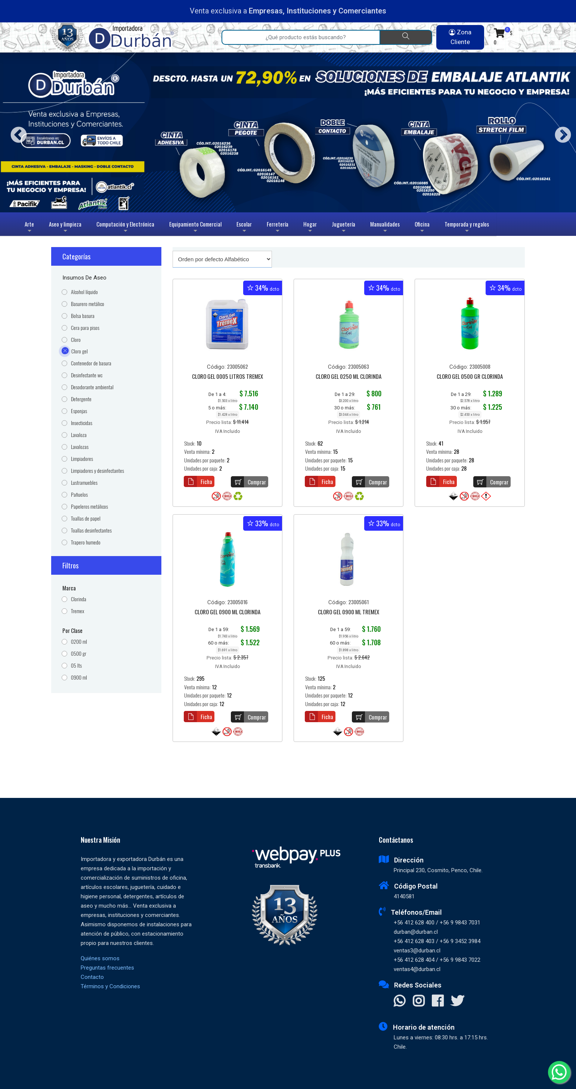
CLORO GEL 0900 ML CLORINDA (227, 612)
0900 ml (79, 677)
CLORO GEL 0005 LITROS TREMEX (227, 377)
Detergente (81, 399)
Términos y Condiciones (110, 986)
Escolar (244, 228)
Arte (30, 228)
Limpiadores (82, 458)
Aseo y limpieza (65, 228)
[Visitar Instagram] (418, 1001)
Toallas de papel (85, 518)
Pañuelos (79, 494)
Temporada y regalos (467, 228)
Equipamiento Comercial (195, 228)
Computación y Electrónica (125, 228)
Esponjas (79, 411)
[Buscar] (406, 37)
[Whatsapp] (559, 1072)
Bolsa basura (83, 315)
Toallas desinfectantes (91, 530)
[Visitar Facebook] (437, 1001)
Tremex (77, 611)
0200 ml (79, 641)
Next (560, 132)
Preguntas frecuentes (107, 967)
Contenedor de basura (91, 363)
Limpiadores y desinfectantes (97, 470)
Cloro (76, 339)
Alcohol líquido (84, 292)
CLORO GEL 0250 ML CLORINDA (348, 377)
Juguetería (343, 228)
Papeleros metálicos (89, 506)
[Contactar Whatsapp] (399, 1001)
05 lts (76, 665)
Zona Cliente (460, 37)
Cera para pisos (85, 327)
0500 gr (78, 653)
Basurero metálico (87, 304)
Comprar (248, 481)
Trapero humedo (85, 542)
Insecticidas (81, 423)
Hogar (310, 228)
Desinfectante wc (86, 375)
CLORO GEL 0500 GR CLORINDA (470, 377)
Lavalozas (80, 446)
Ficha (198, 481)
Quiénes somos (100, 958)
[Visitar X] (457, 1001)
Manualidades (385, 228)
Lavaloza (79, 435)
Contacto (92, 977)
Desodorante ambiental (92, 387)
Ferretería (277, 228)
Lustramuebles (84, 482)
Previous (15, 132)
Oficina (422, 228)
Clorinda (78, 599)
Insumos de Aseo (84, 277)
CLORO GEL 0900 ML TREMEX (348, 612)
